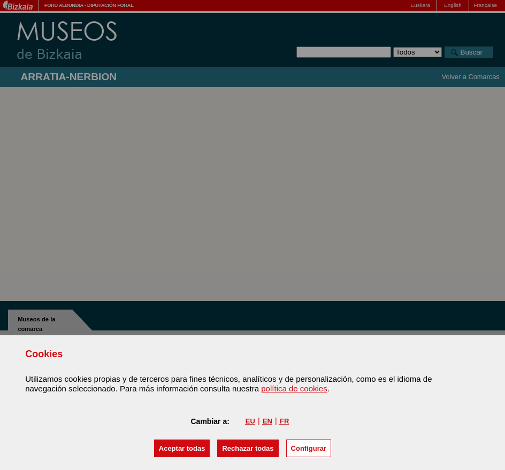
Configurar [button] (308, 448)
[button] (182, 448)
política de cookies (294, 388)
